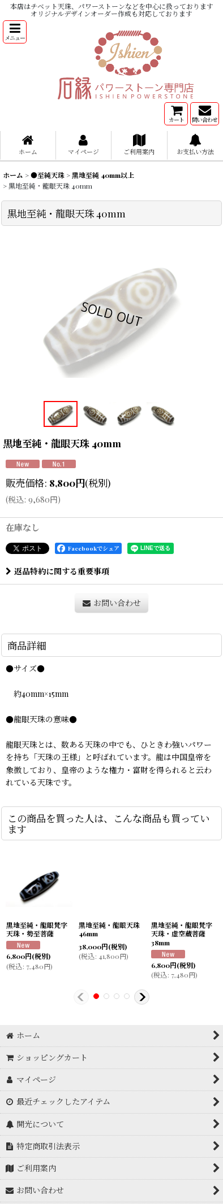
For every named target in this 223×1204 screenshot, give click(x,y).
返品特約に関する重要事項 (57, 571)
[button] (15, 31)
